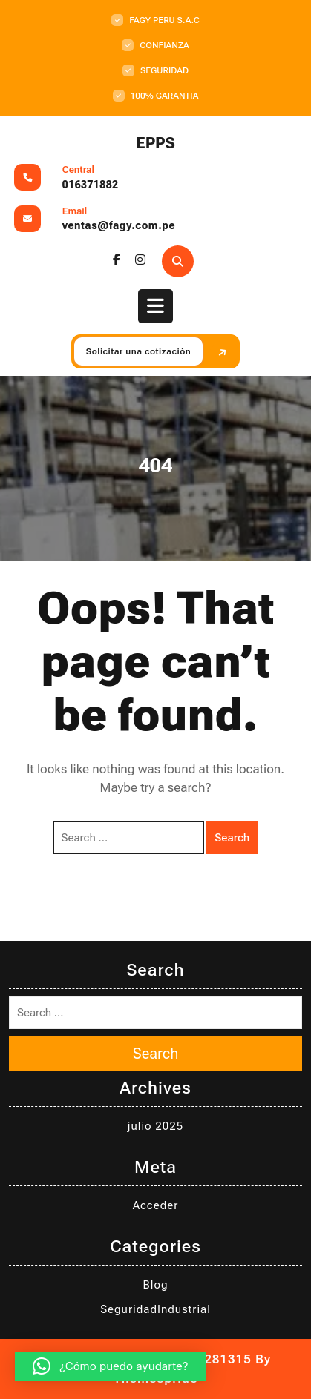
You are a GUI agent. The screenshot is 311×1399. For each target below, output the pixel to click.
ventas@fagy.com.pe (118, 225)
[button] (110, 1366)
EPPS (155, 143)
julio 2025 (155, 1126)
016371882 (90, 185)
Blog (155, 1284)
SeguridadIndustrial (155, 1309)
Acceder (156, 1205)
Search (232, 837)
